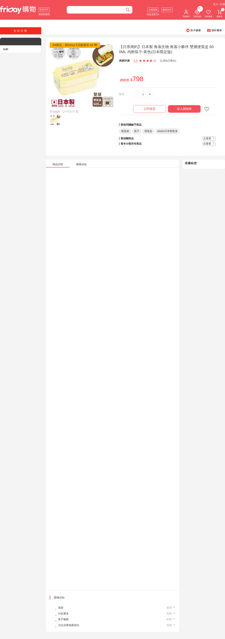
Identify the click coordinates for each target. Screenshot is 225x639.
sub (5, 49)
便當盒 (148, 131)
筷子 (136, 131)
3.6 (135, 60)
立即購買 (149, 108)
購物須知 (59, 597)
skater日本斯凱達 (167, 131)
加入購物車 (184, 108)
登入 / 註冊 (219, 4)
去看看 (209, 138)
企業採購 (153, 9)
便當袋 (125, 131)
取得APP (44, 9)
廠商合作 (167, 9)
